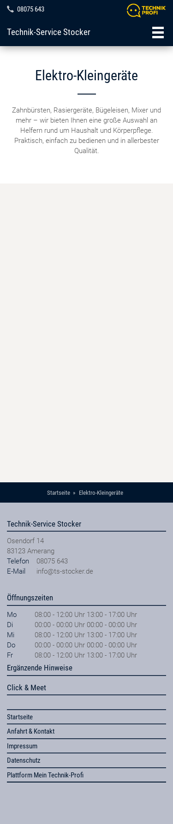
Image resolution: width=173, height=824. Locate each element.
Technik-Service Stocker (48, 32)
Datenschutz (24, 760)
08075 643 (30, 9)
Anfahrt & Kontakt (30, 731)
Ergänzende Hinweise (39, 667)
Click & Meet (26, 687)
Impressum (22, 746)
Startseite (20, 717)
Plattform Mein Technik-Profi (45, 775)
